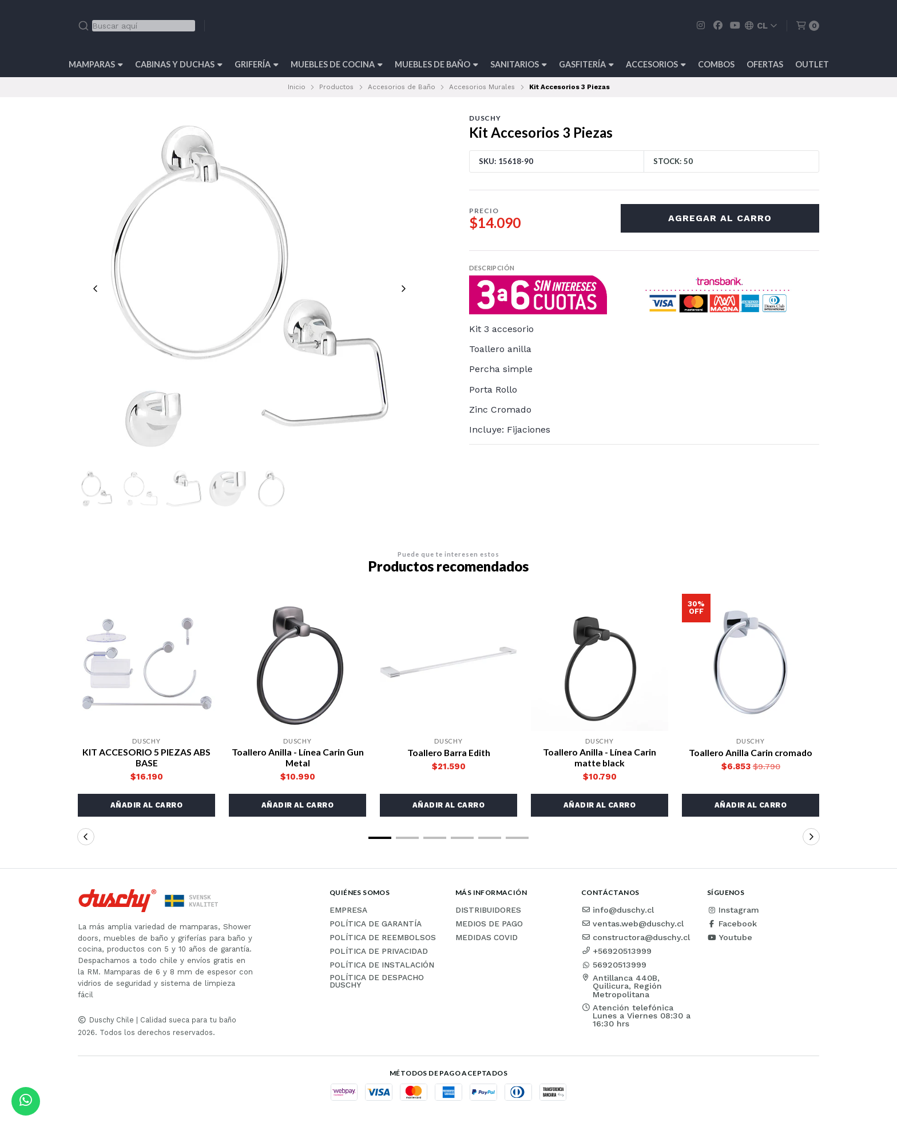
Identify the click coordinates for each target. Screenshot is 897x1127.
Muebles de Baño (436, 64)
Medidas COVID (486, 939)
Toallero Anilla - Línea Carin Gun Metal (297, 758)
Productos (336, 87)
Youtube (729, 938)
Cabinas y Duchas (179, 64)
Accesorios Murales (482, 87)
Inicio (296, 87)
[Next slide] (403, 288)
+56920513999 (616, 952)
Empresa (348, 912)
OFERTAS (765, 64)
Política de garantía (376, 925)
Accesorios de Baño (401, 87)
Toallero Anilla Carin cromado (750, 753)
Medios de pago (489, 925)
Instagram (733, 911)
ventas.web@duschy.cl (632, 925)
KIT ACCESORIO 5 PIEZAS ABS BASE (146, 758)
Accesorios (656, 64)
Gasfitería (586, 64)
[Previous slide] (95, 288)
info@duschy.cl (617, 911)
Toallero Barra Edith (448, 753)
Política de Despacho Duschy (377, 982)
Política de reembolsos (383, 939)
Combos (716, 64)
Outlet (812, 64)
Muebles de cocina (337, 64)
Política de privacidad (379, 953)
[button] (146, 806)
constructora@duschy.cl (635, 938)
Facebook (732, 925)
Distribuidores (488, 912)
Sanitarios (518, 64)
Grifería (257, 64)
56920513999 (613, 966)
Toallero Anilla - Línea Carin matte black (599, 758)
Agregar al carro (720, 218)
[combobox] (136, 25)
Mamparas (96, 64)
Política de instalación (382, 966)
